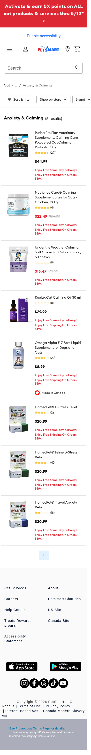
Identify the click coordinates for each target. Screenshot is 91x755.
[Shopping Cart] (77, 49)
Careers (11, 599)
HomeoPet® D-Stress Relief (56, 407)
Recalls (8, 706)
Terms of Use (30, 706)
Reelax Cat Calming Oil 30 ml (58, 297)
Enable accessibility (44, 36)
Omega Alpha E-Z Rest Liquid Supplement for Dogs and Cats (58, 348)
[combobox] (44, 67)
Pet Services (15, 588)
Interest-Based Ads (22, 711)
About (53, 588)
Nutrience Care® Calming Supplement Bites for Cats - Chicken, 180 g (56, 197)
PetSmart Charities (64, 599)
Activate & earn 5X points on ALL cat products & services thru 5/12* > (44, 13)
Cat (7, 85)
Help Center (14, 610)
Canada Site (58, 621)
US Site (54, 610)
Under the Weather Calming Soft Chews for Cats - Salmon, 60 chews (58, 252)
